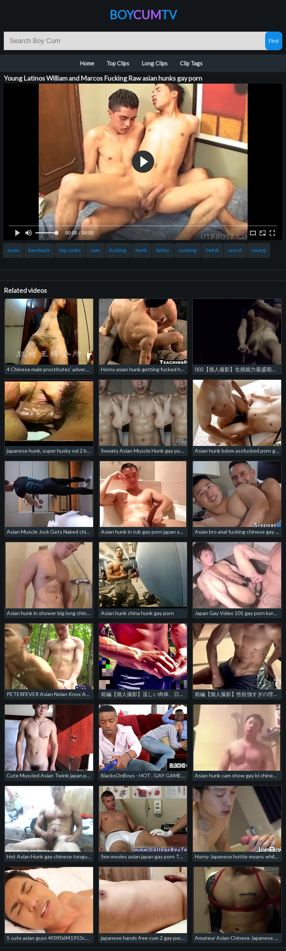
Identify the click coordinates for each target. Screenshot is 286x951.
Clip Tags (191, 63)
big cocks (70, 250)
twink (212, 250)
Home (87, 63)
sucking (188, 250)
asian (13, 250)
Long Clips (155, 63)
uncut (235, 250)
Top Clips (118, 63)
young (258, 250)
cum (95, 250)
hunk (141, 250)
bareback (39, 250)
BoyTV (143, 14)
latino (162, 250)
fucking (117, 250)
